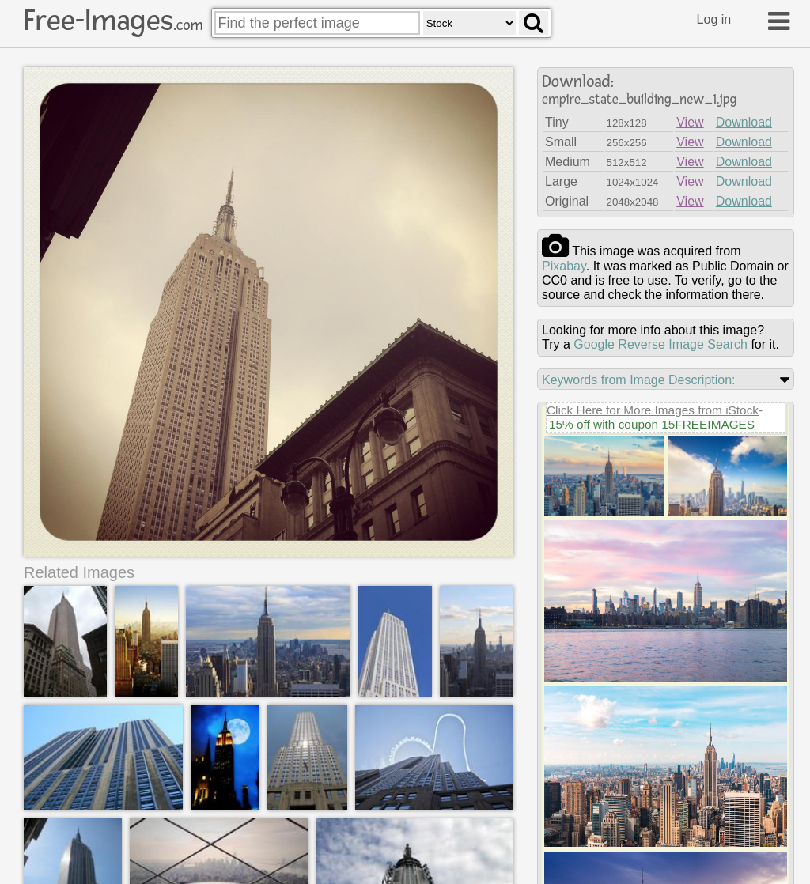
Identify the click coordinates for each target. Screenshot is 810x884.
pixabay (564, 266)
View (689, 122)
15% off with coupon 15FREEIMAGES (652, 424)
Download (744, 122)
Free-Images (113, 20)
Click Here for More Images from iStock (653, 410)
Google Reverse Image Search (660, 344)
